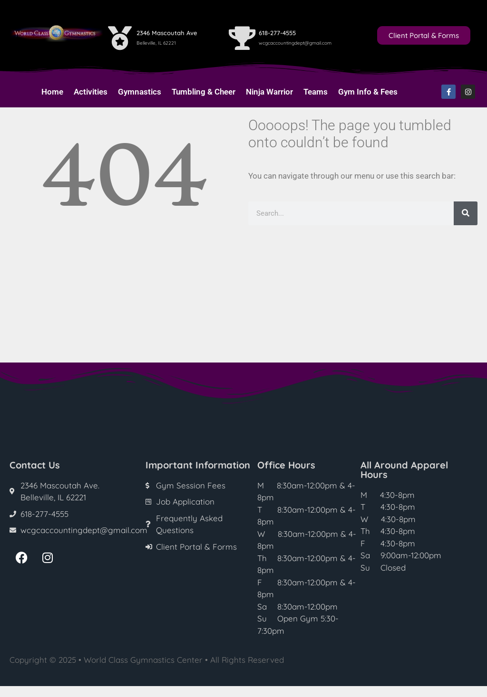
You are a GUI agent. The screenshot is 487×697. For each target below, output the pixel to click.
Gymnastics (139, 91)
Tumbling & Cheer (203, 91)
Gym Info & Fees (368, 91)
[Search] (465, 213)
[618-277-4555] (242, 38)
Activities (90, 91)
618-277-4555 (277, 33)
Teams (315, 91)
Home (52, 91)
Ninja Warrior (269, 91)
